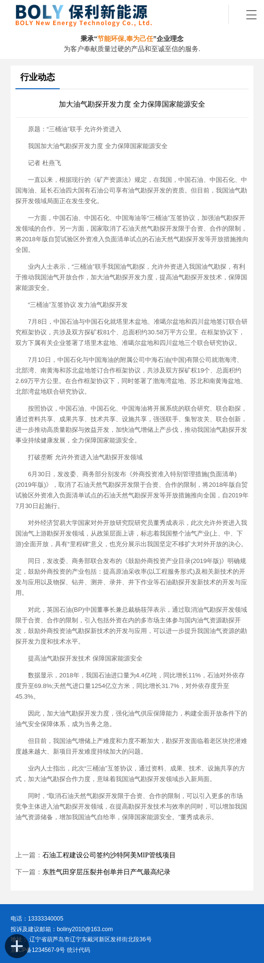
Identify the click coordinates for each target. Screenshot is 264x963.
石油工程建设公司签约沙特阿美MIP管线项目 (109, 855)
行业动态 (37, 77)
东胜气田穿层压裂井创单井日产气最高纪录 (106, 872)
